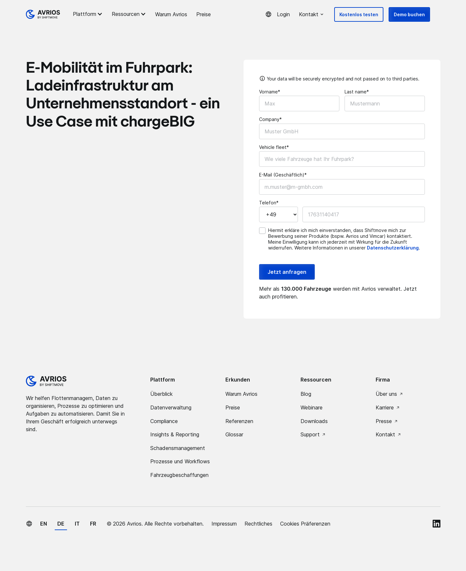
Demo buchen (409, 14)
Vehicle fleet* (274, 147)
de (60, 523)
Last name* (357, 91)
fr (93, 523)
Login (283, 14)
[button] (88, 13)
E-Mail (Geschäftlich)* (283, 174)
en (43, 523)
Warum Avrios (171, 14)
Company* (270, 119)
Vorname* (269, 91)
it (77, 523)
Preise (203, 14)
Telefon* (268, 202)
